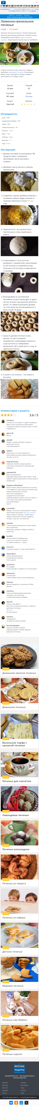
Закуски (5, 1088)
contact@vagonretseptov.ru (28, 1097)
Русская (29, 96)
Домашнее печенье (14, 707)
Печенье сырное (12, 1054)
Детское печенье (12, 951)
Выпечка (5, 1082)
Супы (22, 1093)
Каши (22, 1088)
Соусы (4, 1093)
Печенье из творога (14, 883)
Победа (3, 29)
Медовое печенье (12, 985)
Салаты (23, 1090)
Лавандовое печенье (15, 815)
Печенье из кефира (13, 917)
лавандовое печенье (16, 72)
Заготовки (24, 1085)
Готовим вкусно (19, 1068)
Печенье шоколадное (15, 849)
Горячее (23, 1082)
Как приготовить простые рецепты (3, 2)
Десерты (5, 1085)
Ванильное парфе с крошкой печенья (14, 744)
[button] (36, 2)
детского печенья (30, 512)
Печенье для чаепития (16, 781)
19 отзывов (13, 29)
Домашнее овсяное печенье (19, 673)
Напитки (5, 1090)
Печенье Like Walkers (14, 1020)
